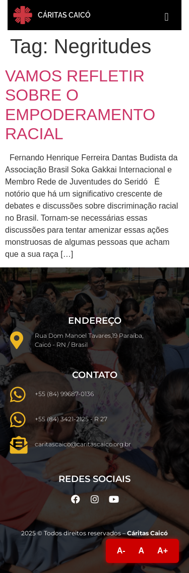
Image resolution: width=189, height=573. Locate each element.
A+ (162, 550)
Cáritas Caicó (64, 15)
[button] (166, 17)
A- (121, 550)
